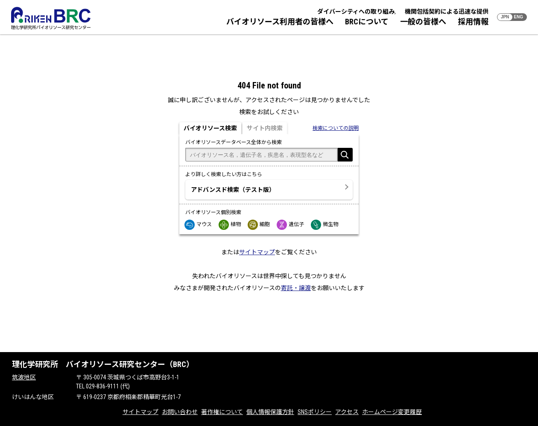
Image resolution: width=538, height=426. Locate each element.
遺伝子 (291, 224)
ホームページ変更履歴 (392, 411)
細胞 (259, 224)
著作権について (222, 411)
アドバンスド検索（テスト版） (233, 189)
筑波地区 (24, 377)
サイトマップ (257, 252)
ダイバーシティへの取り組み (356, 11)
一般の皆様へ (423, 21)
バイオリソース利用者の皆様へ (279, 21)
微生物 (325, 224)
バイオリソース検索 (210, 128)
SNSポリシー (315, 411)
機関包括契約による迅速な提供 (446, 11)
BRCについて (367, 21)
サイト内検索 (265, 128)
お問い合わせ (180, 411)
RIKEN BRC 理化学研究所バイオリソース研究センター (51, 18)
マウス (198, 224)
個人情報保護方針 (270, 411)
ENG (518, 17)
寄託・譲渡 (296, 288)
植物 (230, 224)
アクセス (347, 411)
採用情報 (473, 21)
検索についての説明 (336, 128)
